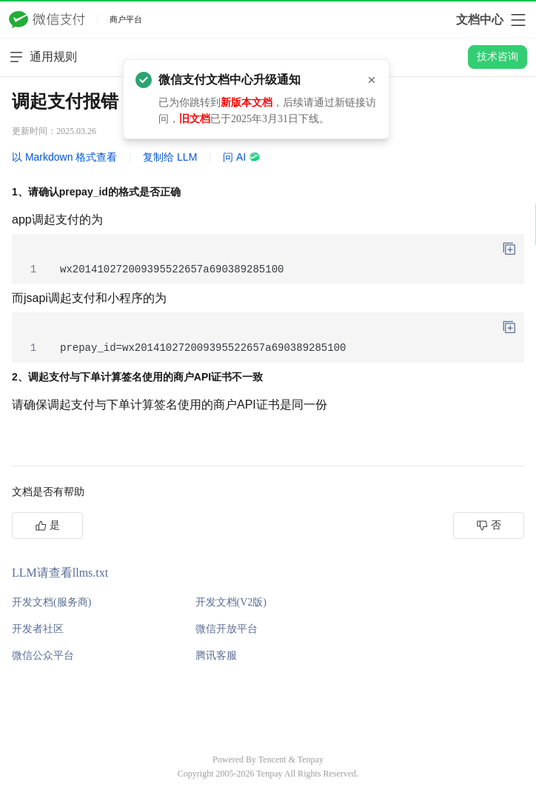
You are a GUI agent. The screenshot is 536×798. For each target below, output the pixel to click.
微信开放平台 (226, 628)
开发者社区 (38, 628)
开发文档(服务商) (51, 602)
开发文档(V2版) (231, 602)
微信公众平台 (43, 655)
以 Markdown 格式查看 (64, 157)
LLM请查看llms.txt (60, 572)
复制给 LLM (170, 157)
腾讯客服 (216, 655)
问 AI (242, 157)
